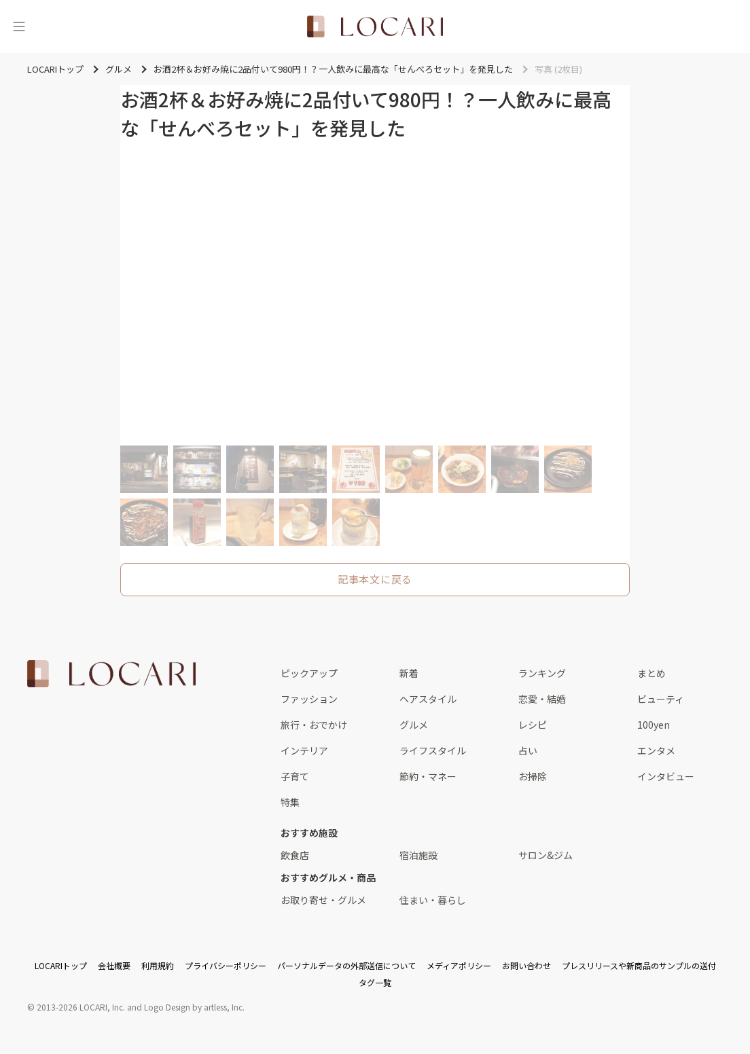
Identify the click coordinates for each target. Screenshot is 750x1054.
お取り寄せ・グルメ (323, 900)
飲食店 (295, 855)
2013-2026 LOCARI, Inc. (81, 1007)
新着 (408, 673)
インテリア (304, 750)
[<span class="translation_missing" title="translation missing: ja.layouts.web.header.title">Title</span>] (375, 26)
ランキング (542, 673)
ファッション (309, 699)
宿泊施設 (418, 855)
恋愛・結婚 (542, 699)
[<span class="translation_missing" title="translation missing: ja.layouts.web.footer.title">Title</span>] (111, 673)
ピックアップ (309, 673)
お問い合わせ (526, 965)
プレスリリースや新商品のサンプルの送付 (639, 965)
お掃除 (532, 776)
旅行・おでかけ (314, 724)
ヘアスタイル (428, 699)
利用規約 (157, 965)
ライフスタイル (432, 750)
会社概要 (114, 965)
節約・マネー (428, 776)
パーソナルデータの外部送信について (346, 965)
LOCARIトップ (61, 965)
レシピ (532, 724)
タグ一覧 (375, 982)
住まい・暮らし (432, 900)
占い (527, 750)
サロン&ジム (545, 855)
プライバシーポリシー (225, 965)
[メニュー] (19, 26)
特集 (290, 802)
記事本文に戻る (375, 579)
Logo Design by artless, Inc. (194, 1007)
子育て (295, 776)
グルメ (413, 724)
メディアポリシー (459, 965)
